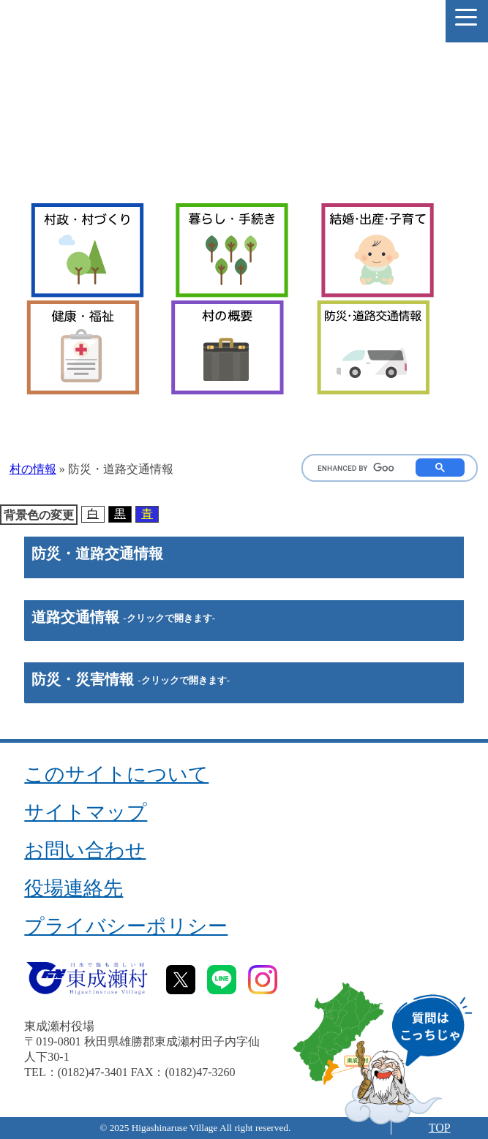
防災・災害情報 (130, 679)
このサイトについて (116, 774)
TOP (440, 1127)
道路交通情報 (123, 617)
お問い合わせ (85, 850)
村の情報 (33, 469)
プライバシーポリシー (126, 926)
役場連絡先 (73, 888)
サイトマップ (85, 812)
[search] (356, 468)
